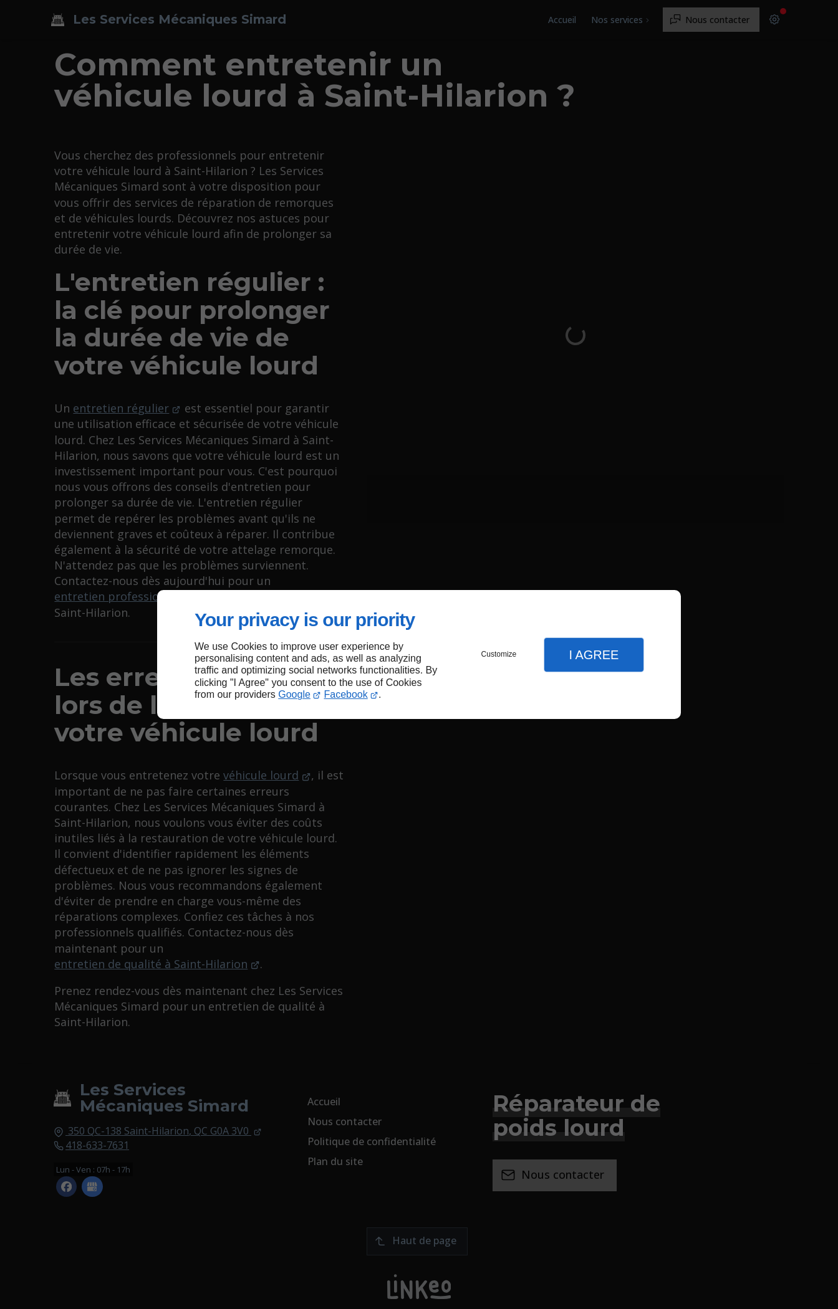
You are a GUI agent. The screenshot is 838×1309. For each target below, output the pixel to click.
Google (294, 694)
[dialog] (419, 654)
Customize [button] (499, 654)
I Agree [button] (594, 655)
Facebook (346, 694)
